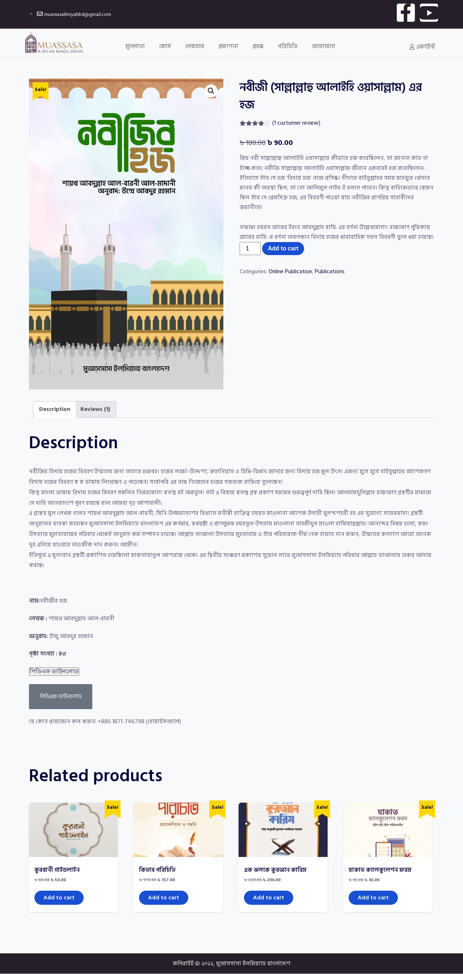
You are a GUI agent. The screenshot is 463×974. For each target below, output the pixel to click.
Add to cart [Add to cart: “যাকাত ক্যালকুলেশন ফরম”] (373, 897)
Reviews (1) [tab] (95, 409)
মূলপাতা (135, 46)
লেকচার (194, 46)
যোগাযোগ (323, 46)
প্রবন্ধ (258, 46)
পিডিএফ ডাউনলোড (54, 671)
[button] (211, 90)
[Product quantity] (250, 248)
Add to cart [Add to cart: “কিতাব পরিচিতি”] (163, 897)
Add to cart (283, 248)
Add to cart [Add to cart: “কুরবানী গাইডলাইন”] (59, 897)
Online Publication (290, 271)
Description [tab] (54, 409)
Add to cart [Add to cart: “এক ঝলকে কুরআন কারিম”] (268, 897)
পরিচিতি (288, 46)
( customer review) (296, 123)
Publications (330, 271)
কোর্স (165, 46)
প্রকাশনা (228, 46)
